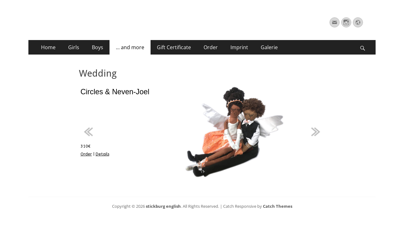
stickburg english (163, 206)
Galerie (269, 47)
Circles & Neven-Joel (114, 92)
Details (102, 154)
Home (48, 47)
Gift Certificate (174, 47)
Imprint (239, 47)
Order (211, 47)
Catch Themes (277, 206)
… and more (130, 47)
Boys (97, 47)
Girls (73, 47)
